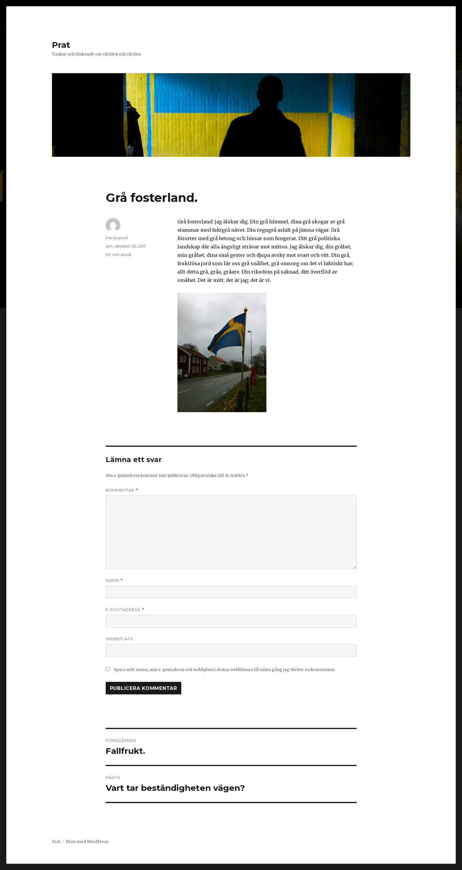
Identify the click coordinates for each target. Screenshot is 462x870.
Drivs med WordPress (87, 841)
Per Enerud (117, 237)
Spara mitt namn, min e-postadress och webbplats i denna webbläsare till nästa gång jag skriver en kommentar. (224, 669)
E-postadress (125, 609)
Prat (61, 45)
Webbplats (119, 638)
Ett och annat (118, 254)
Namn (114, 580)
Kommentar (122, 490)
